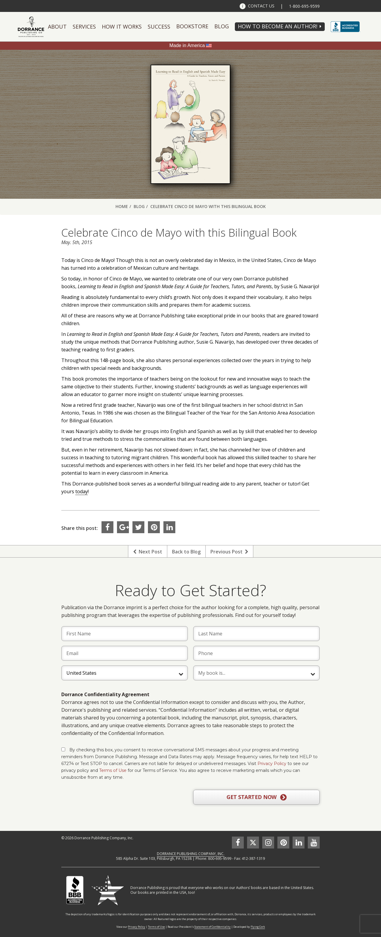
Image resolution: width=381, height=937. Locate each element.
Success (159, 26)
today (81, 491)
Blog (221, 26)
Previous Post (229, 551)
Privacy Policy (271, 763)
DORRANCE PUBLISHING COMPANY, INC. (190, 853)
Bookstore (192, 26)
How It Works (122, 26)
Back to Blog (186, 551)
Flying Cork (258, 927)
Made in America (187, 45)
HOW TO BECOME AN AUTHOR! (277, 26)
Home (121, 206)
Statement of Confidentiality (212, 927)
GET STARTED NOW (256, 797)
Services (84, 26)
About (57, 26)
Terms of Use (113, 770)
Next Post (147, 551)
